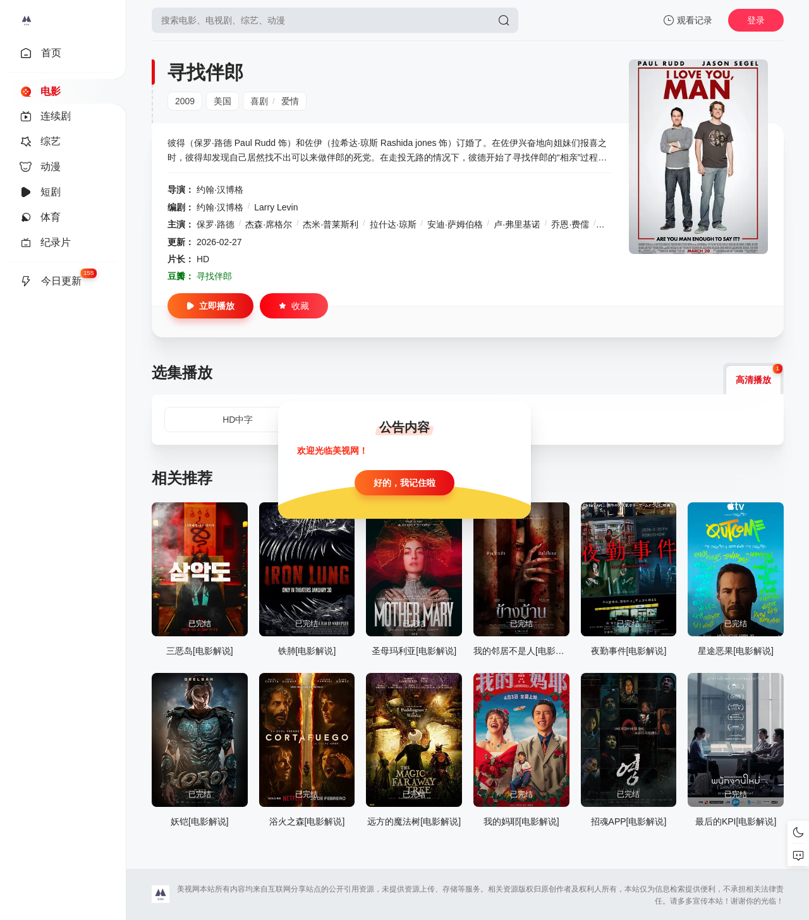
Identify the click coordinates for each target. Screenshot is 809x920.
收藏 (294, 306)
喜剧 (259, 101)
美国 (222, 101)
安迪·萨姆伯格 (455, 224)
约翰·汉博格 (220, 190)
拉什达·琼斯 (393, 224)
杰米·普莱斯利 (330, 224)
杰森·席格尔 (268, 224)
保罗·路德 (215, 224)
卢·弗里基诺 (517, 224)
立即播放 (210, 306)
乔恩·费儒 (570, 224)
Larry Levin (276, 207)
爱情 (290, 101)
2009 (185, 101)
